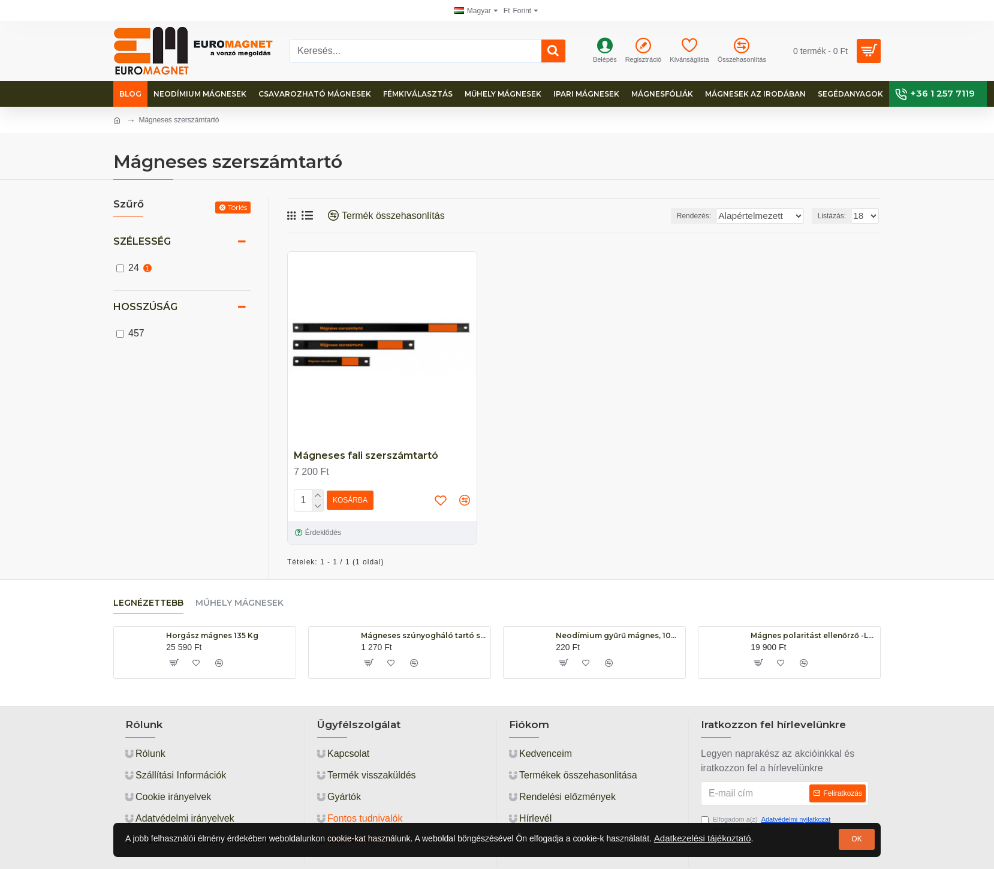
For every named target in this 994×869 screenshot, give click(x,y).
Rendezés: (691, 216)
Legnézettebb (148, 603)
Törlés (237, 207)
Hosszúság (145, 306)
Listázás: (835, 216)
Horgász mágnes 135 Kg (212, 635)
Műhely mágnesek (239, 603)
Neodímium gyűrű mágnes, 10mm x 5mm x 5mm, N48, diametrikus (618, 635)
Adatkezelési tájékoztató (702, 838)
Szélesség (142, 241)
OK (856, 839)
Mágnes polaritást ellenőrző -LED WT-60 (813, 635)
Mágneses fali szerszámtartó (366, 455)
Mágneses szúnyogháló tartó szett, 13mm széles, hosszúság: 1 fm (423, 635)
